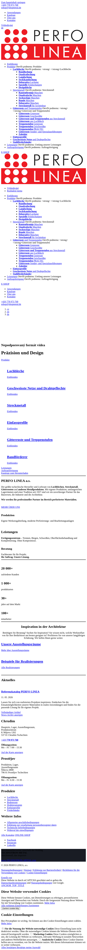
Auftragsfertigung (15, 147)
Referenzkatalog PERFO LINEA (20, 691)
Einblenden (12, 377)
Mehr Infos (49, 903)
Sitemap (27, 870)
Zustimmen (33, 905)
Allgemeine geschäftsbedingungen (23, 822)
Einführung (12, 64)
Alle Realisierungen (10, 667)
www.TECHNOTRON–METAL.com (18, 860)
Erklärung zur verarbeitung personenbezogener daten (31, 825)
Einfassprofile (17, 422)
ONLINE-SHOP (22, 835)
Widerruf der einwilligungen (20, 830)
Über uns (11, 17)
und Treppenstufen (27, 108)
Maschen (31, 92)
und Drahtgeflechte (32, 139)
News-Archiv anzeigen (12, 715)
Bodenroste (12, 802)
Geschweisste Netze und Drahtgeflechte (36, 388)
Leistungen (12, 144)
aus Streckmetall (42, 118)
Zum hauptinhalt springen (13, 2)
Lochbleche (15, 371)
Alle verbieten (8, 905)
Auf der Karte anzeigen (12, 752)
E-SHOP (5, 152)
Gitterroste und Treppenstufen (30, 440)
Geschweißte (30, 116)
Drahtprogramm (14, 805)
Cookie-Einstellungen (37, 872)
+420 (9, 740)
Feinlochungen (30, 85)
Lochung (28, 82)
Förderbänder (13, 810)
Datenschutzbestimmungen (13, 883)
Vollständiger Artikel (11, 712)
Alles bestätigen (9, 947)
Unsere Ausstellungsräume (21, 644)
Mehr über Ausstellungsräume (15, 650)
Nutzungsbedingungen (11, 870)
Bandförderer (17, 457)
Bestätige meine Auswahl (29, 947)
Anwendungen (14, 12)
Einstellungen (21, 905)
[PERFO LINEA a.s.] (43, 59)
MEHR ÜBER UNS (10, 507)
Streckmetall (19, 90)
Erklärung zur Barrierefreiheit (47, 870)
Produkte (11, 66)
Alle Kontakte (7, 835)
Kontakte (11, 20)
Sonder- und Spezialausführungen (40, 131)
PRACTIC (31, 129)
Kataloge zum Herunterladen (14, 473)
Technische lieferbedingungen (21, 827)
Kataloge (11, 15)
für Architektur (32, 105)
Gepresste (29, 113)
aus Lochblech (31, 121)
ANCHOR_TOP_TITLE (12, 885)
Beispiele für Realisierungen (22, 661)
